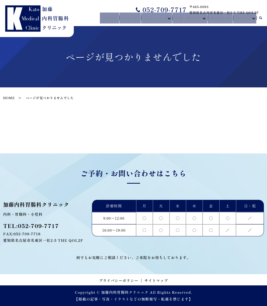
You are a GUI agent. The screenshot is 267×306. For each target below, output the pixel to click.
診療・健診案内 (190, 19)
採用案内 (243, 19)
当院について (157, 19)
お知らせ (133, 19)
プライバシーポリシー (118, 280)
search (260, 19)
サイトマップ (156, 280)
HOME (114, 19)
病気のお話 (221, 19)
